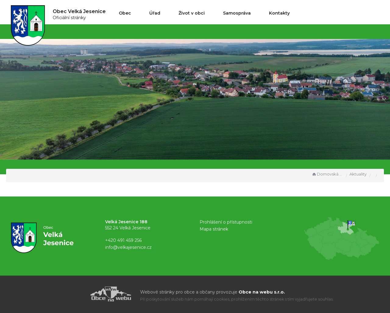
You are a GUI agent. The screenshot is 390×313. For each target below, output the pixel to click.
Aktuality (358, 174)
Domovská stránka (327, 174)
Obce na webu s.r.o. (262, 292)
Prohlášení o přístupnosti (226, 222)
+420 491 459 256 (123, 240)
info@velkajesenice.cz (128, 247)
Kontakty (279, 13)
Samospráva (237, 13)
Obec (125, 13)
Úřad (154, 13)
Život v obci (192, 13)
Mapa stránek (214, 229)
